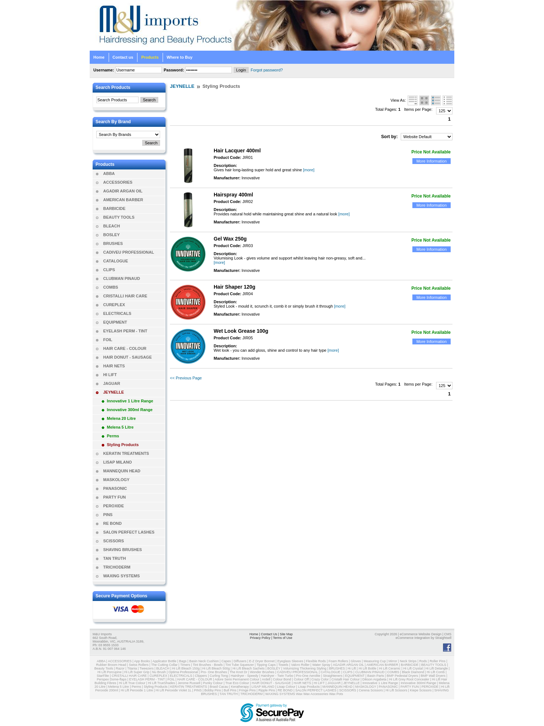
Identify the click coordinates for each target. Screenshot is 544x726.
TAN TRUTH (114, 558)
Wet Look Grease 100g (241, 331)
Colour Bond (282, 679)
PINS (108, 514)
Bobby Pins (213, 690)
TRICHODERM (117, 567)
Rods (423, 661)
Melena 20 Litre (121, 418)
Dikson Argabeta (374, 679)
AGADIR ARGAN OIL (123, 191)
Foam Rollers (338, 661)
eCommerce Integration (413, 638)
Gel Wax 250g (230, 239)
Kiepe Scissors (421, 690)
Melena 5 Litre (120, 427)
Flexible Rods (316, 661)
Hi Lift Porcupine (109, 672)
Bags (183, 661)
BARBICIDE (114, 208)
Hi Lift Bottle (368, 668)
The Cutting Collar (164, 665)
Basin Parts (375, 676)
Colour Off (301, 679)
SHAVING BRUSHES (122, 549)
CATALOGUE (115, 261)
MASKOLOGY (116, 479)
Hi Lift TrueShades (161, 683)
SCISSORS (113, 541)
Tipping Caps (266, 665)
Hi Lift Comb (436, 672)
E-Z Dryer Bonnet (262, 661)
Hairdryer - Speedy (245, 676)
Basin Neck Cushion (204, 661)
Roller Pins (438, 661)
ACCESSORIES (117, 182)
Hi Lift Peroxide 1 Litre (137, 690)
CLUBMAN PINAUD (121, 278)
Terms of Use (282, 638)
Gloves (356, 661)
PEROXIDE (113, 506)
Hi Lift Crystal (413, 668)
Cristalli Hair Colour (345, 679)
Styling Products (123, 444)
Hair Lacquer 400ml (237, 150)
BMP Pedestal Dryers (402, 676)
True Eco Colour (237, 683)
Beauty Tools (103, 668)
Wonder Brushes (262, 672)
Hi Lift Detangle (437, 668)
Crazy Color (320, 679)
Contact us (123, 57)
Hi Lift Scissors (396, 690)
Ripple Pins (267, 690)
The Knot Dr (239, 672)
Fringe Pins (247, 690)
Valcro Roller (300, 665)
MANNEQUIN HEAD (121, 471)
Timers (185, 665)
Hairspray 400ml (233, 195)
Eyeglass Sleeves (290, 661)
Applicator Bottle (164, 661)
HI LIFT (110, 374)
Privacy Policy (260, 638)
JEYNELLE (113, 392)
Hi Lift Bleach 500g (216, 668)
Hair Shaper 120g (234, 287)
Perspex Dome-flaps (112, 679)
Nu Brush (159, 672)
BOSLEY (111, 235)
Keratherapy (240, 686)
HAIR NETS (114, 366)
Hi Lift (351, 668)
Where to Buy (180, 57)
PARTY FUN (114, 497)
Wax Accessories (315, 694)
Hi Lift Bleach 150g (186, 668)
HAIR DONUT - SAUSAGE (127, 357)
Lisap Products (309, 686)
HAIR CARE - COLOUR (125, 348)
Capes (226, 661)
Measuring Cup (375, 661)
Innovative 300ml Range (129, 409)
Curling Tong (219, 676)
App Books (142, 661)
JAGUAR (111, 383)
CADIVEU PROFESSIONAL (128, 252)
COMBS (110, 287)
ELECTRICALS (117, 313)
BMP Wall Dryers (433, 676)
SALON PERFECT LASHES (129, 532)
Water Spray (321, 665)
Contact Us (269, 634)
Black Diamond (413, 672)
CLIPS (109, 270)
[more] (308, 170)
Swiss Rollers (138, 665)
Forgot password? (267, 70)
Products (150, 57)
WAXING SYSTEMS (121, 576)
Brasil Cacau (219, 686)
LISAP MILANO (117, 462)
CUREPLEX (114, 304)
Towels (283, 665)
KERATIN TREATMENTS (126, 453)
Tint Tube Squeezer (239, 665)
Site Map (286, 634)
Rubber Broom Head (111, 665)
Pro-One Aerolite (308, 676)
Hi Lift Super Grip (136, 672)
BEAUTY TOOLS (119, 217)
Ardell (266, 679)
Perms (113, 436)
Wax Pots (336, 694)
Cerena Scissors (371, 690)
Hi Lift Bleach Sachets (249, 668)
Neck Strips (408, 661)
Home (99, 57)
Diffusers (240, 661)
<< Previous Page (186, 378)
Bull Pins (230, 690)
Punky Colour (213, 683)
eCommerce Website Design (420, 634)
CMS (447, 634)
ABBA (109, 173)
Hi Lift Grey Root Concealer (409, 679)
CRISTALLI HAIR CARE (125, 296)
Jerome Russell (189, 683)
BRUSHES (113, 243)
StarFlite (103, 676)
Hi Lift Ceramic (390, 668)
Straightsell (443, 638)
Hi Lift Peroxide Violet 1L (173, 690)
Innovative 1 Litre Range (130, 401)
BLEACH (111, 226)
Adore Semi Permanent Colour (237, 679)
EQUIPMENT (115, 322)
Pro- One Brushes (214, 672)
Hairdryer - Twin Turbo (277, 676)
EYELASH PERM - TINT (125, 331)
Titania (132, 668)
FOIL (107, 339)
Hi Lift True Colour (132, 683)
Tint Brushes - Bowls (208, 665)
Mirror (393, 661)
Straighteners (333, 676)
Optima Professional (183, 672)
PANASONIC (115, 488)
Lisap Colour (286, 686)
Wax (299, 694)
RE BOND (112, 523)
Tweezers (147, 668)
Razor (120, 668)
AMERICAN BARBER (123, 200)
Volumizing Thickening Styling (304, 668)
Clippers (201, 676)
